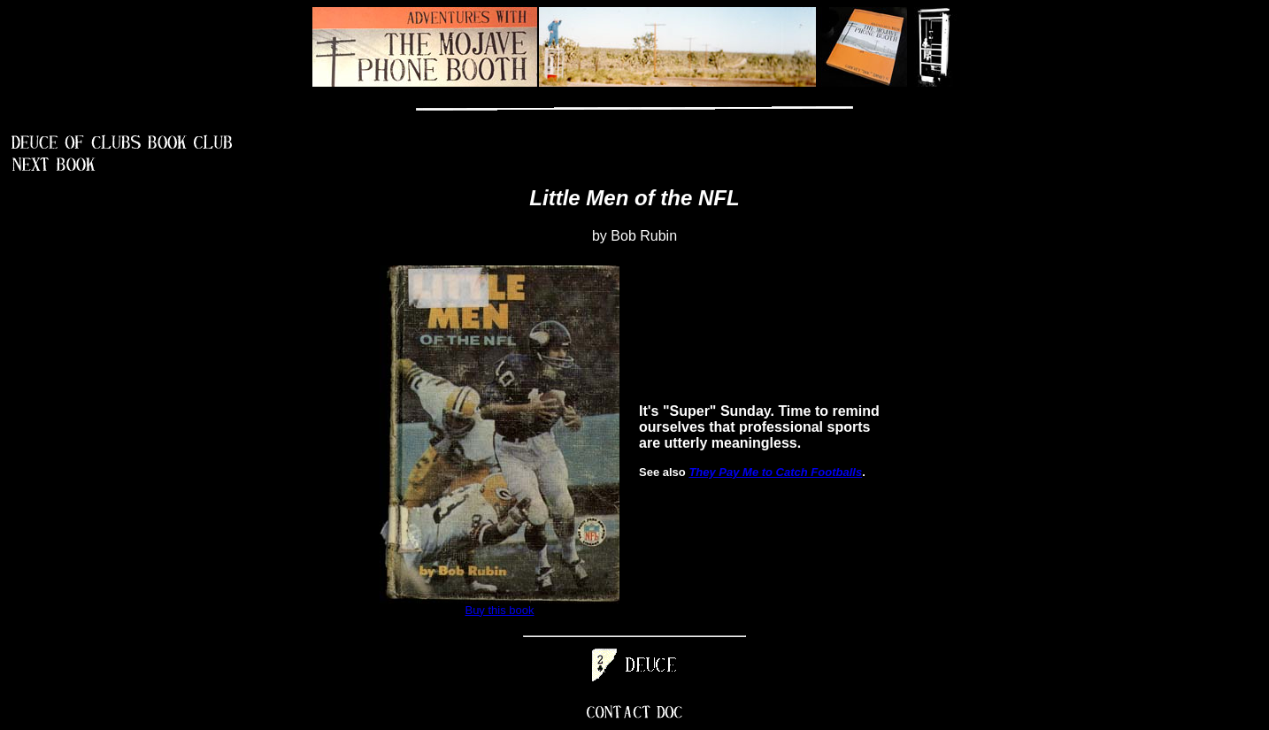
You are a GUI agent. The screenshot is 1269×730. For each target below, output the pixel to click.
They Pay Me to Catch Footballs (775, 472)
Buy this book (499, 610)
